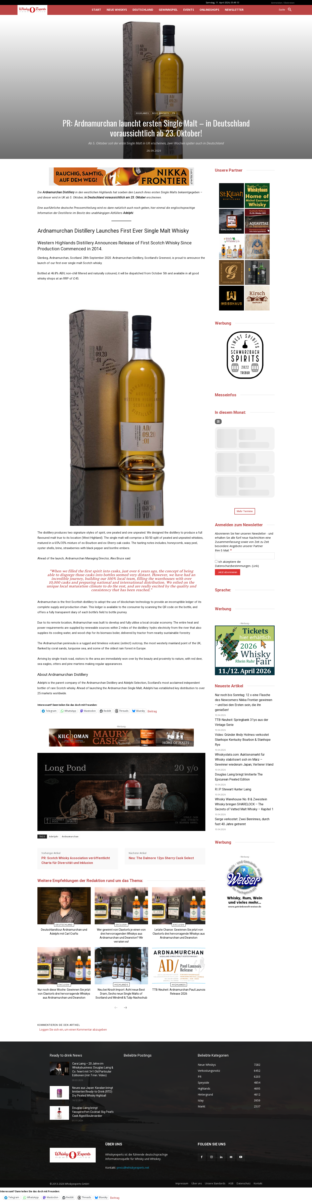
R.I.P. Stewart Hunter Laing (233, 789)
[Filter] (218, 421)
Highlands (142, 113)
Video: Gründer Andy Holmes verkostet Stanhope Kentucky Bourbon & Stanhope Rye (243, 740)
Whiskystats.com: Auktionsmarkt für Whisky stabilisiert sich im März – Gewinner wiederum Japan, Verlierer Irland (244, 759)
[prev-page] (116, 1008)
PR (173, 113)
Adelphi (53, 836)
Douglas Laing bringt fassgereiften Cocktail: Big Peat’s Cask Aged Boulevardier (93, 1111)
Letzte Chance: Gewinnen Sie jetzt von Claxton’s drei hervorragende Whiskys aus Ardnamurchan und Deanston (179, 933)
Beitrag (152, 711)
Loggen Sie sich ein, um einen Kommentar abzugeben (73, 1029)
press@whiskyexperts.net (133, 1167)
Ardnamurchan (70, 836)
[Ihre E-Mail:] (245, 555)
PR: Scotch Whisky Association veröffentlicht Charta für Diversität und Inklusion (75, 860)
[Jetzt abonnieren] (227, 572)
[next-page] (125, 1008)
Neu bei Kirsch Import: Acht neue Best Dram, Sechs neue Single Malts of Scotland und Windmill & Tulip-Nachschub (121, 993)
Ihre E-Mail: (223, 550)
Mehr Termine (245, 511)
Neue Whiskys (160, 113)
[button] (286, 10)
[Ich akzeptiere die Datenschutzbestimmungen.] (216, 561)
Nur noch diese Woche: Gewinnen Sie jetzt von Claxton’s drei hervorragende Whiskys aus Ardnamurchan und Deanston (64, 993)
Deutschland (64, 924)
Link (255, 566)
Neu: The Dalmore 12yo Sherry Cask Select (161, 858)
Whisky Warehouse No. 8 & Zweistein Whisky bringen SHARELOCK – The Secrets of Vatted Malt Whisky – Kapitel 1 (244, 804)
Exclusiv (121, 924)
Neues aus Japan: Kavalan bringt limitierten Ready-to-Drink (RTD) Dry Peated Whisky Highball (92, 1091)
